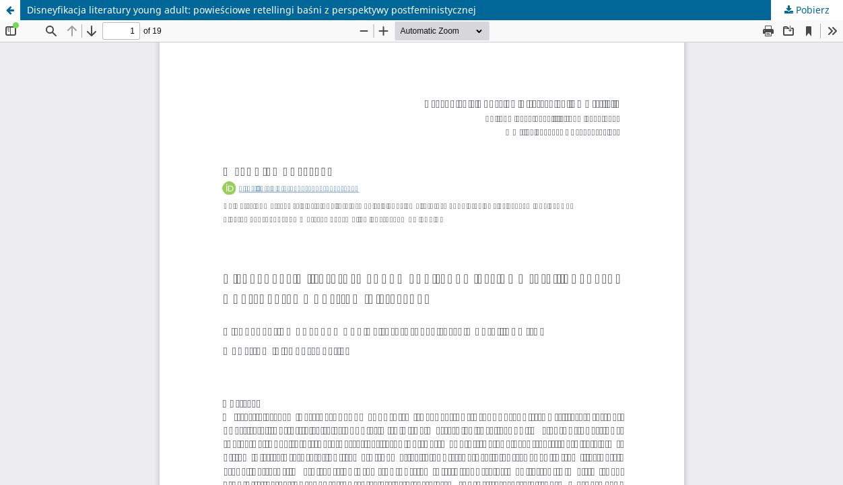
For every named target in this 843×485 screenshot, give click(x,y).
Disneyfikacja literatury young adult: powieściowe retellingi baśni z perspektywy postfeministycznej (251, 9)
